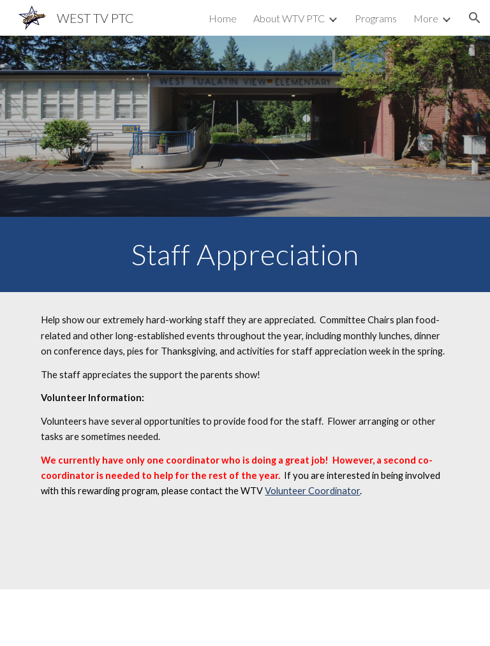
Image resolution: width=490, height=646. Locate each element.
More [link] (425, 18)
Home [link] (223, 18)
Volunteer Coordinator (312, 490)
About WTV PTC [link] (289, 18)
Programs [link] (376, 18)
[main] (245, 254)
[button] (474, 18)
